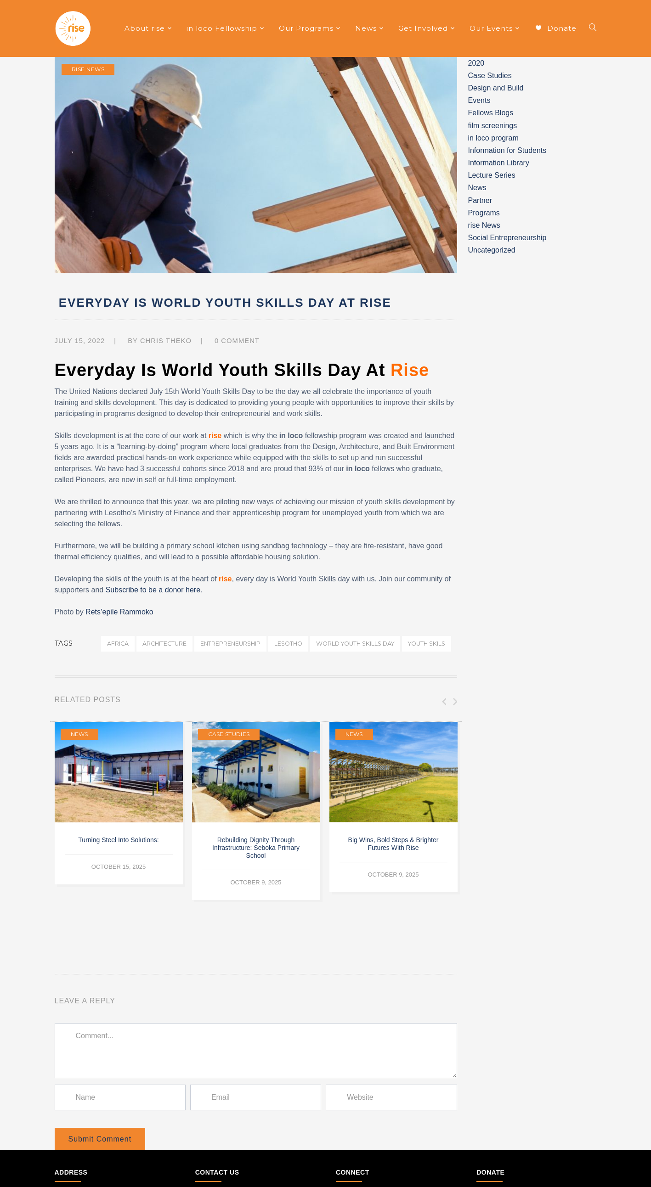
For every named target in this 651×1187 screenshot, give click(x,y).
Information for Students (507, 150)
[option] (118, 803)
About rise (145, 28)
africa (118, 643)
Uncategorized (491, 250)
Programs (484, 213)
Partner (480, 200)
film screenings (492, 125)
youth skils (426, 643)
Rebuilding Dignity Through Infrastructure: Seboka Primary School (256, 847)
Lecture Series (491, 175)
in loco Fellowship (222, 28)
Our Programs (306, 28)
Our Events (491, 28)
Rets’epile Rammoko (119, 612)
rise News (88, 69)
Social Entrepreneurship (507, 238)
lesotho (288, 643)
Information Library (498, 163)
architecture (164, 643)
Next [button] (454, 701)
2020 (476, 63)
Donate (555, 29)
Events (479, 100)
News (366, 28)
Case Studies (229, 734)
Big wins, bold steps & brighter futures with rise (393, 843)
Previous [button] (443, 701)
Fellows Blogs (491, 113)
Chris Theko (166, 340)
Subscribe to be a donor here (153, 590)
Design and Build (496, 88)
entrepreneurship (230, 643)
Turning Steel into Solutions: (118, 840)
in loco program (493, 138)
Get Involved (423, 28)
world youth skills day (355, 643)
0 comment (237, 340)
